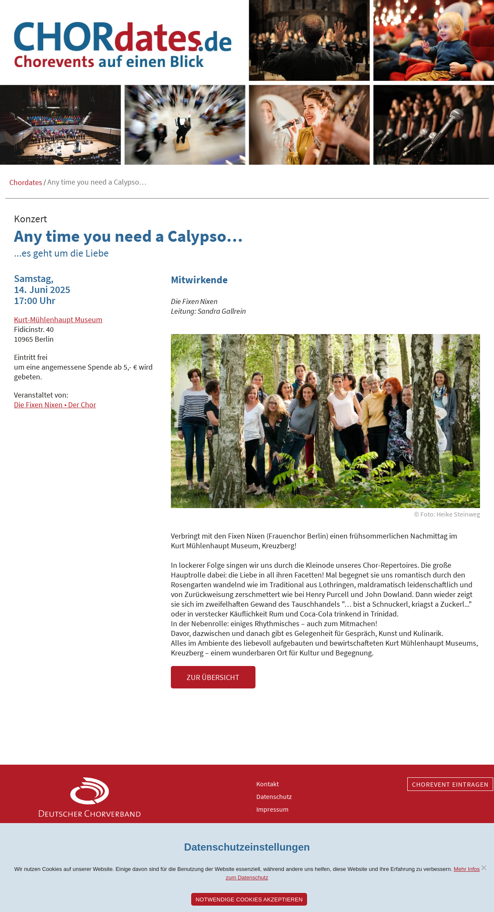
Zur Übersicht (213, 677)
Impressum (272, 809)
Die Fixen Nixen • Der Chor (55, 404)
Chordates (25, 182)
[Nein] (483, 867)
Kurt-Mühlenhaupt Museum (58, 319)
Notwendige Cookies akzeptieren (248, 899)
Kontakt (267, 783)
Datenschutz (274, 796)
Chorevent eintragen (450, 784)
